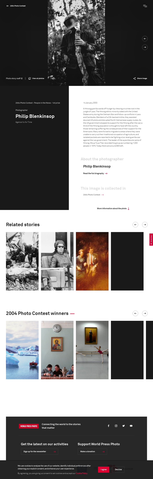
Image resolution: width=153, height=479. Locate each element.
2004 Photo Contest (18, 6)
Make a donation (87, 452)
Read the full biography (93, 173)
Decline (118, 470)
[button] (135, 224)
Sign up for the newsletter (35, 452)
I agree (104, 470)
